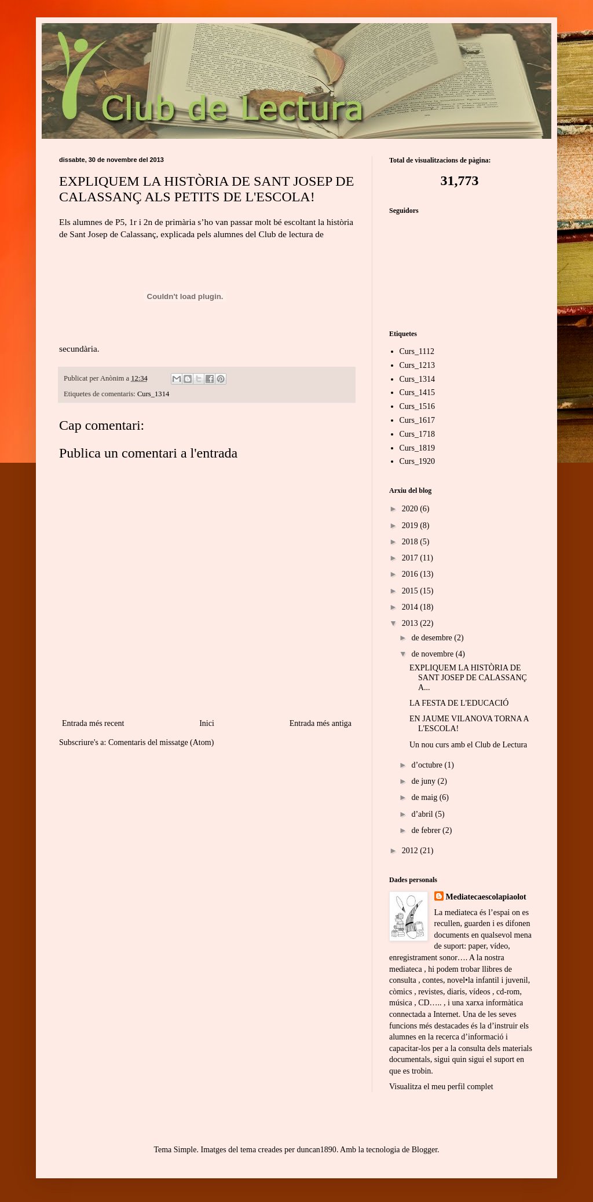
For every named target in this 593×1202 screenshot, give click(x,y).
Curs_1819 (417, 448)
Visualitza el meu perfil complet (441, 1086)
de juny (424, 781)
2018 (411, 541)
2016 (411, 574)
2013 (411, 623)
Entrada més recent (93, 723)
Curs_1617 (417, 420)
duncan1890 (316, 1149)
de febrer (426, 830)
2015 (411, 591)
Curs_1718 (417, 434)
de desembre (432, 637)
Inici (206, 723)
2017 (411, 558)
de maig (425, 797)
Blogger (424, 1149)
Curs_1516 (417, 406)
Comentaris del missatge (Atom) (161, 742)
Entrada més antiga (321, 723)
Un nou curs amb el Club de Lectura (468, 744)
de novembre (433, 654)
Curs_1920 (417, 461)
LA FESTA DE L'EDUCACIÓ (458, 703)
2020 (411, 508)
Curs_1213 (417, 365)
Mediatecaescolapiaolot (486, 897)
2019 (411, 525)
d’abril (423, 814)
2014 (411, 607)
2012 (411, 850)
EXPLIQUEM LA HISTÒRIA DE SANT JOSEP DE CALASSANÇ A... (468, 677)
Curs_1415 (417, 392)
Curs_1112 (417, 351)
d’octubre (427, 765)
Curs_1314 (153, 394)
